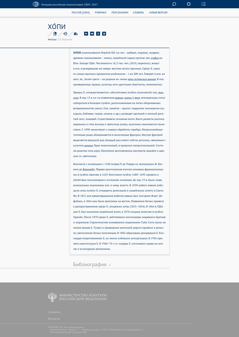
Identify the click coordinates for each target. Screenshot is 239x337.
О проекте (54, 312)
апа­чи (128, 97)
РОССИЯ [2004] (81, 12)
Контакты (54, 318)
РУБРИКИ (100, 12)
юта (137, 97)
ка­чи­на (88, 145)
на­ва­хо (119, 97)
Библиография (89, 264)
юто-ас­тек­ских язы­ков (142, 79)
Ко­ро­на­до (88, 169)
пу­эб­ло (155, 58)
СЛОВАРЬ (138, 12)
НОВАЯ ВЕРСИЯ (158, 12)
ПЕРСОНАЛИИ (120, 12)
